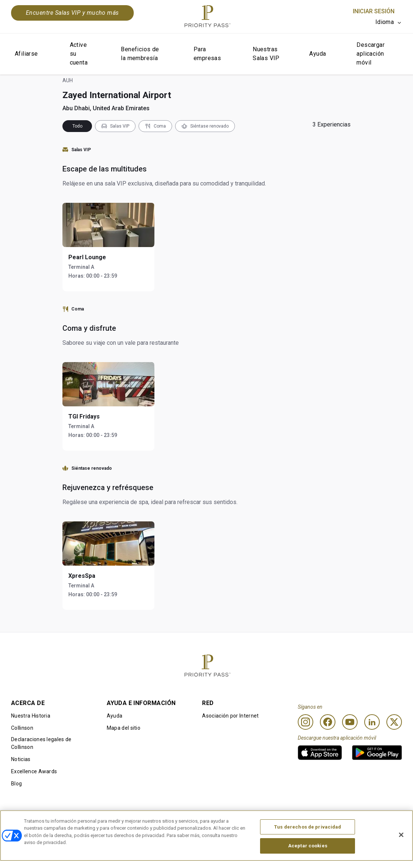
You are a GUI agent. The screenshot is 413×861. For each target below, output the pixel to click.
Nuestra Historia (30, 716)
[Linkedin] (372, 722)
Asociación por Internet (230, 716)
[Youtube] (350, 722)
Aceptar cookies (307, 849)
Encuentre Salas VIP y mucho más (72, 12)
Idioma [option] (384, 21)
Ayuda (317, 53)
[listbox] (388, 22)
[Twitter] (394, 722)
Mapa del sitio (123, 728)
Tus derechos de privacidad (307, 830)
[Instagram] (305, 722)
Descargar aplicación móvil (370, 53)
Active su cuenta (79, 53)
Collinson (22, 728)
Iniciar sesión (374, 11)
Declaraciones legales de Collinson (41, 743)
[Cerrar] (401, 838)
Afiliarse (26, 53)
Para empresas (207, 54)
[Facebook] (327, 722)
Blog (16, 784)
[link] (320, 752)
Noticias (21, 759)
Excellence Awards (34, 771)
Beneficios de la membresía (140, 54)
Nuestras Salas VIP (266, 54)
